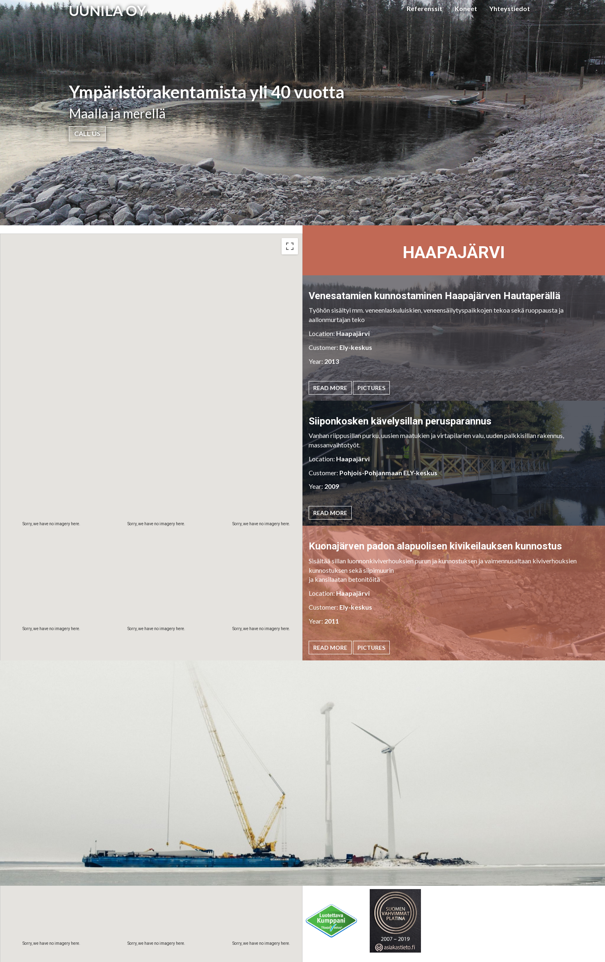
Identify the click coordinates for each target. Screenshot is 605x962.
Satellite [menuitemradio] (53, 246)
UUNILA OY (107, 10)
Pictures (371, 387)
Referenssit (424, 8)
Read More (330, 387)
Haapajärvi (353, 333)
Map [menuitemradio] (18, 246)
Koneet (466, 8)
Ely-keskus (355, 347)
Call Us (87, 133)
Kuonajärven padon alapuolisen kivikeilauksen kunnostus (435, 546)
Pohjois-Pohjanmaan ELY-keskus (388, 472)
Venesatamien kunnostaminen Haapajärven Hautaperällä (434, 296)
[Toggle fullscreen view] (290, 246)
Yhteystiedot (509, 8)
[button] (209, 613)
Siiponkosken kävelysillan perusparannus (400, 421)
